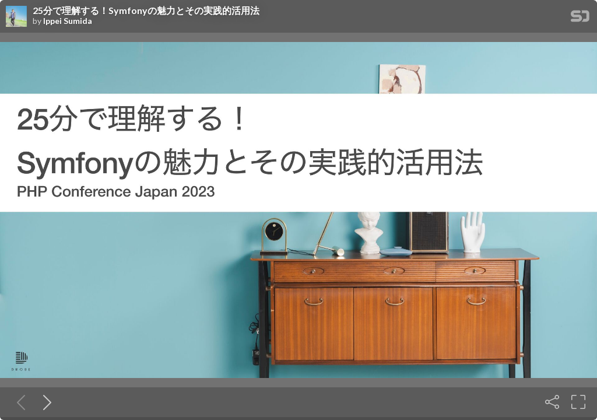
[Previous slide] (18, 402)
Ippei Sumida (67, 21)
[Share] (552, 402)
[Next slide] (45, 402)
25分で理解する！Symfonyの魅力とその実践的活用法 (146, 10)
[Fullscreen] (578, 402)
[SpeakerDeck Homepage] (580, 18)
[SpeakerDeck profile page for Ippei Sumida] (16, 17)
